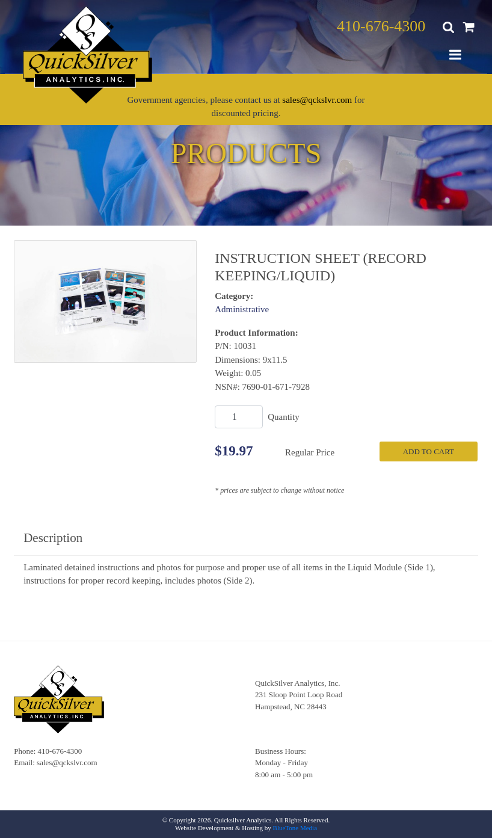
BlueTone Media (295, 827)
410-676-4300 (381, 26)
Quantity (284, 417)
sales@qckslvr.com (317, 100)
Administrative (242, 309)
